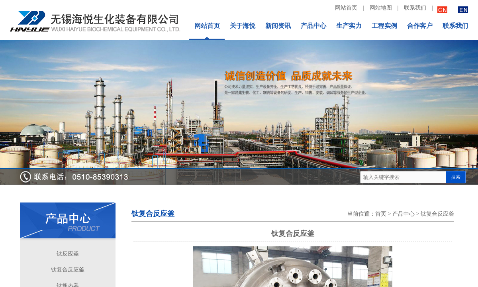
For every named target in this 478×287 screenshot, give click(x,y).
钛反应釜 (68, 254)
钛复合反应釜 (67, 270)
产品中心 (403, 214)
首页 (380, 214)
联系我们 (415, 8)
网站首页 (346, 8)
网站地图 (381, 8)
